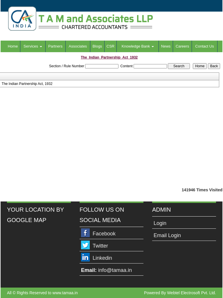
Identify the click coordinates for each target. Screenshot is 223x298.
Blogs (97, 46)
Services (33, 46)
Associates (78, 46)
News (166, 46)
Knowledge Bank (138, 46)
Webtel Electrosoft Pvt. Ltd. (191, 292)
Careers (182, 46)
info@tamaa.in (115, 270)
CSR (110, 46)
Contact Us (204, 46)
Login (160, 223)
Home (13, 46)
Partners (55, 46)
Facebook (104, 234)
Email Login (167, 235)
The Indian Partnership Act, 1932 (27, 84)
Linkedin (102, 258)
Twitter (100, 246)
